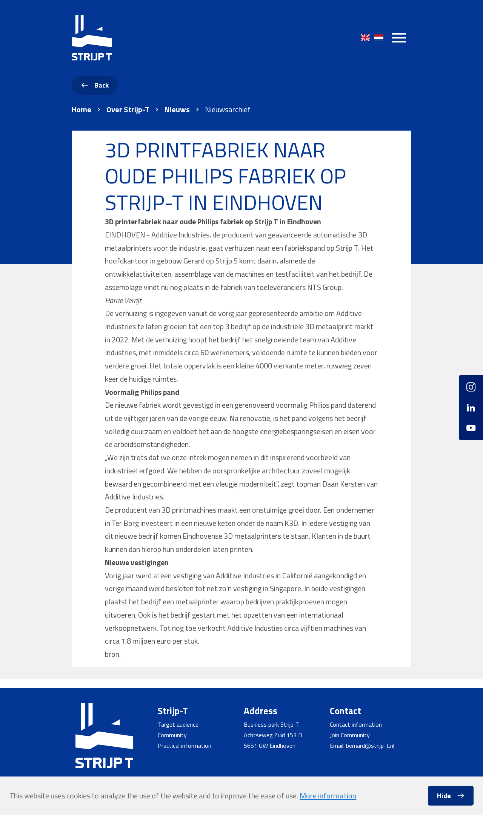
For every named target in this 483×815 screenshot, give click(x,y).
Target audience (178, 724)
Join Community (350, 735)
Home (81, 109)
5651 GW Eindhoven (269, 745)
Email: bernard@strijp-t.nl (362, 745)
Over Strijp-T (127, 109)
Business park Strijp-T (272, 724)
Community (172, 735)
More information (328, 795)
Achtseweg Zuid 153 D (273, 735)
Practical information (184, 745)
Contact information (356, 724)
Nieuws (177, 109)
